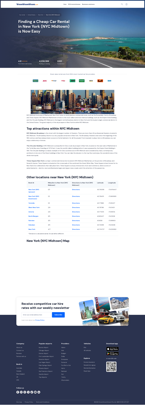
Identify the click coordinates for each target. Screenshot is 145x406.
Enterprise (64, 361)
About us (19, 349)
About (102, 4)
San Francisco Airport (46, 372)
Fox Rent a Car (66, 366)
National (63, 372)
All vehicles (87, 352)
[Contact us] (122, 4)
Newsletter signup (90, 366)
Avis (62, 352)
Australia (19, 369)
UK (17, 378)
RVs (85, 349)
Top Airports (43, 378)
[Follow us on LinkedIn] (38, 393)
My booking (109, 4)
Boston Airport (43, 349)
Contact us (20, 352)
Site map (19, 403)
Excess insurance (89, 363)
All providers (65, 381)
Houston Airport (44, 361)
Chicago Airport (44, 352)
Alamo (63, 349)
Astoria (31, 213)
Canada (18, 372)
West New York (33, 209)
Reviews (19, 355)
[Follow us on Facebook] (17, 393)
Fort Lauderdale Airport (46, 358)
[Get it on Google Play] (112, 355)
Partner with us (21, 358)
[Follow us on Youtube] (35, 393)
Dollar (63, 358)
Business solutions (78, 4)
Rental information (89, 369)
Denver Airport (43, 355)
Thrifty (63, 378)
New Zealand (20, 375)
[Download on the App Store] (112, 350)
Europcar (64, 363)
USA (17, 381)
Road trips (87, 372)
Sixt (62, 375)
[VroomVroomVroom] (27, 4)
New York (31, 230)
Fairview (31, 222)
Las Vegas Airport (44, 363)
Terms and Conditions (42, 403)
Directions (76, 191)
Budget (63, 355)
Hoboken (31, 226)
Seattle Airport (43, 375)
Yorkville (31, 204)
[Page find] (118, 4)
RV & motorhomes (64, 4)
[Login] (126, 4)
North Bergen (33, 217)
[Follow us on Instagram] (21, 393)
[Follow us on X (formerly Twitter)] (28, 393)
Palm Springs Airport (45, 366)
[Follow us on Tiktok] (31, 393)
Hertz (63, 369)
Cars (54, 4)
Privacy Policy (39, 321)
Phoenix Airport (44, 369)
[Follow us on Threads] (24, 393)
